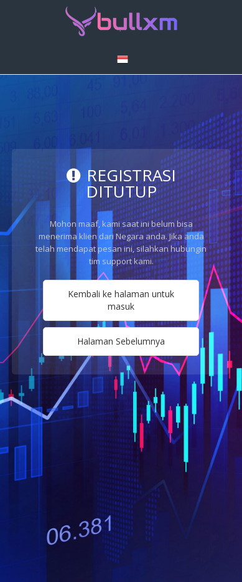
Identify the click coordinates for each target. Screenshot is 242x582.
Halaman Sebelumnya (121, 341)
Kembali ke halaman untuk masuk (121, 300)
